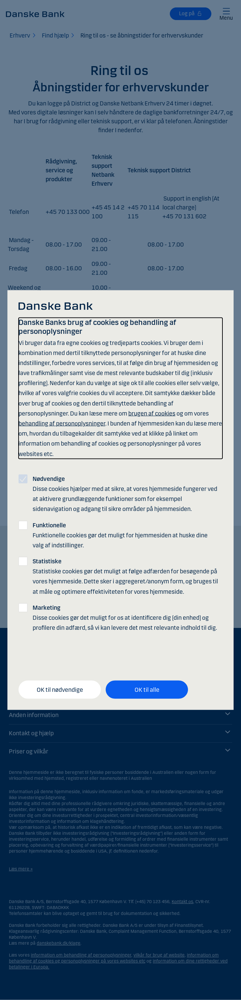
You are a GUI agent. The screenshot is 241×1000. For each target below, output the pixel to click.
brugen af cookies (151, 413)
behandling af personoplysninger (62, 423)
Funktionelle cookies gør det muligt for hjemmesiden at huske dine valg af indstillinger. (120, 534)
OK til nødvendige (60, 689)
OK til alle (147, 689)
